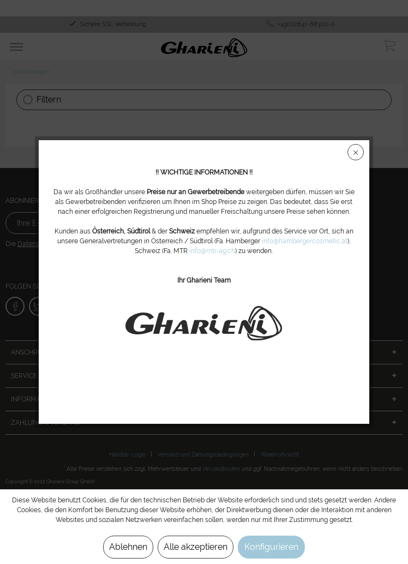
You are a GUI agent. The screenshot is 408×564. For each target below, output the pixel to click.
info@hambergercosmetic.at (304, 246)
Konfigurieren (271, 547)
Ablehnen (128, 547)
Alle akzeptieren (195, 547)
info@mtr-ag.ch (213, 256)
